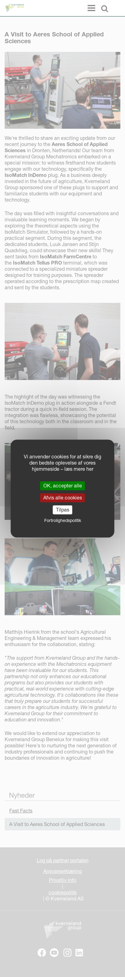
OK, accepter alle (62, 485)
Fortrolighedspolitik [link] (62, 520)
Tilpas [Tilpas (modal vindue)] (62, 510)
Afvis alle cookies (62, 498)
